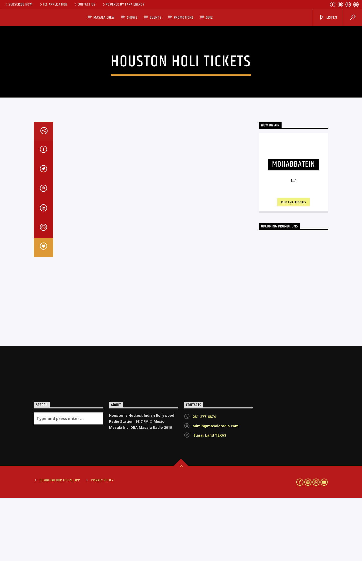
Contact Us (85, 4)
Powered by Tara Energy (123, 4)
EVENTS (156, 17)
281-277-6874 (204, 480)
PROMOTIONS (184, 17)
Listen (328, 17)
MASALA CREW (104, 17)
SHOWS (132, 17)
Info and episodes (293, 265)
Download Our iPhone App (60, 543)
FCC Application (53, 4)
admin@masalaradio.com (216, 489)
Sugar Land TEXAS (209, 498)
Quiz (209, 17)
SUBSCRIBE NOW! (19, 4)
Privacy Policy (102, 543)
